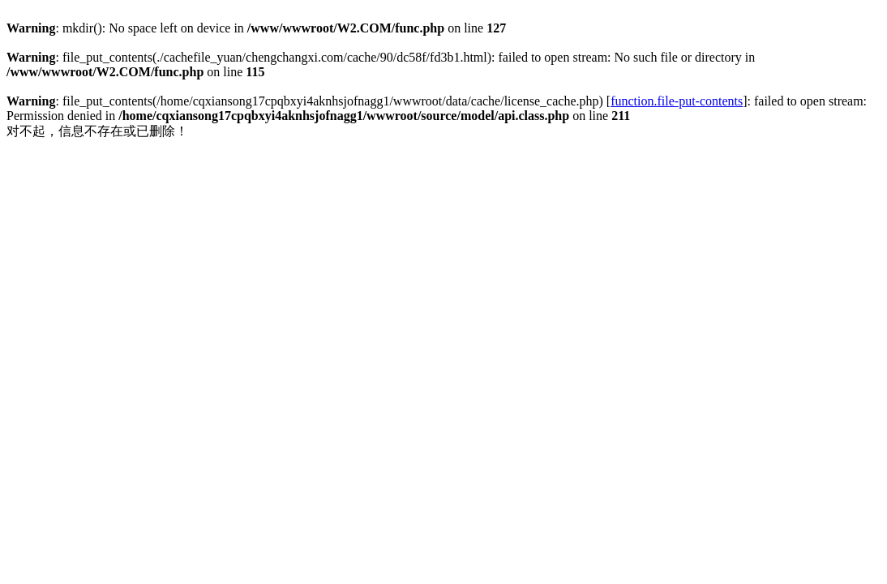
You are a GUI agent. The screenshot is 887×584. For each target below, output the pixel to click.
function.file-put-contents (677, 101)
